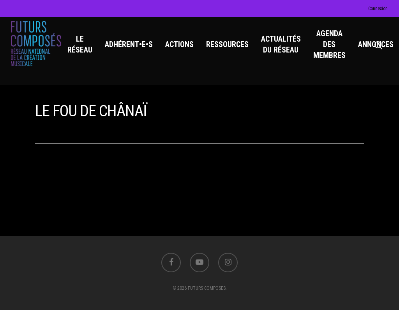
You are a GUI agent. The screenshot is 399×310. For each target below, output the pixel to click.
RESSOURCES (229, 47)
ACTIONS (181, 47)
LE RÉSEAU (81, 47)
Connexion (378, 8)
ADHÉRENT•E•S (131, 47)
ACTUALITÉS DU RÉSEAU (283, 47)
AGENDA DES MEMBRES (331, 47)
